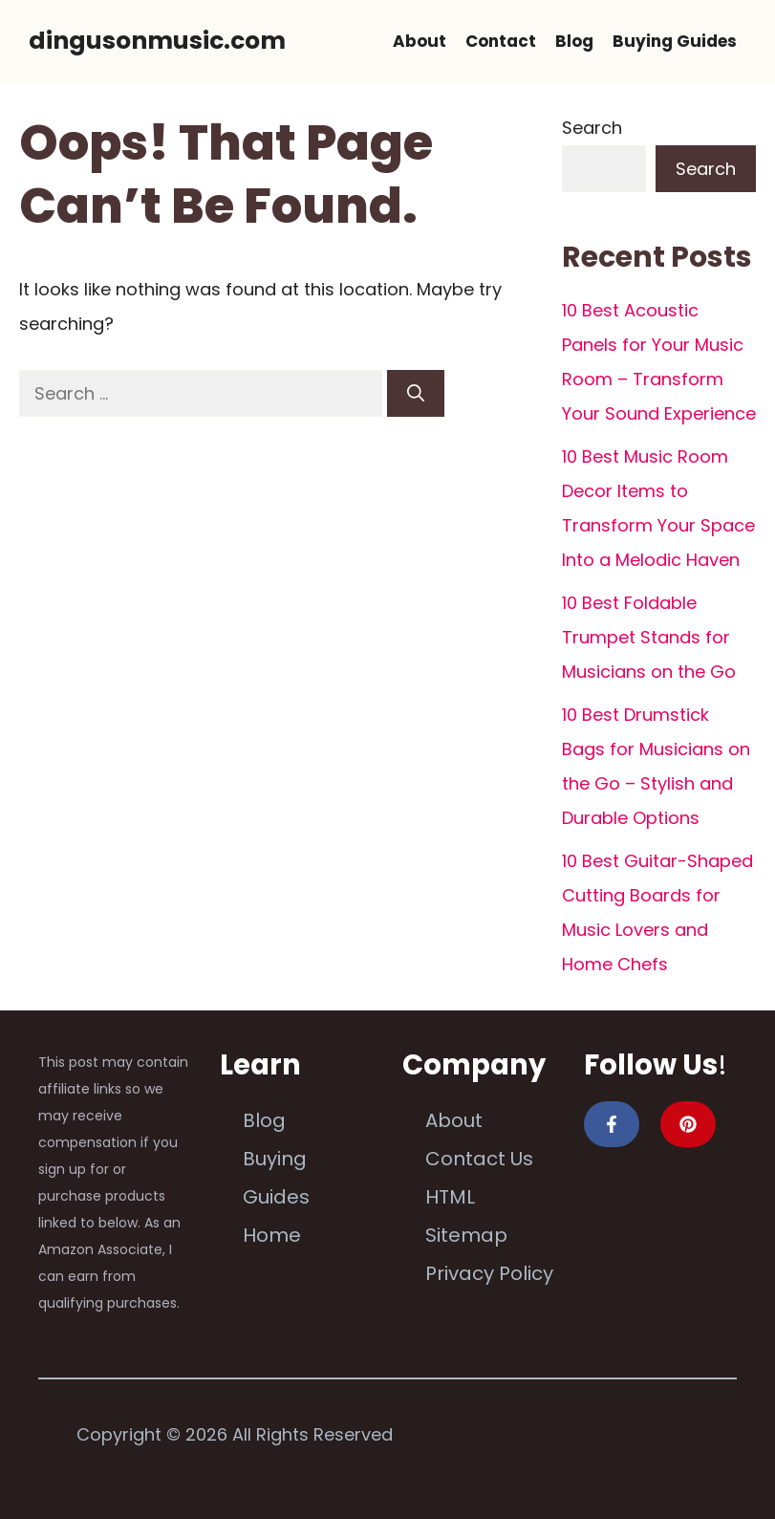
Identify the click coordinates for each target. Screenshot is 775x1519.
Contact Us (479, 1158)
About (419, 41)
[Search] (415, 393)
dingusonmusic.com (157, 40)
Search (592, 128)
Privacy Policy (489, 1273)
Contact (500, 41)
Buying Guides (675, 41)
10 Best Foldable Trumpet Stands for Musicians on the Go (649, 637)
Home (272, 1235)
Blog (574, 41)
